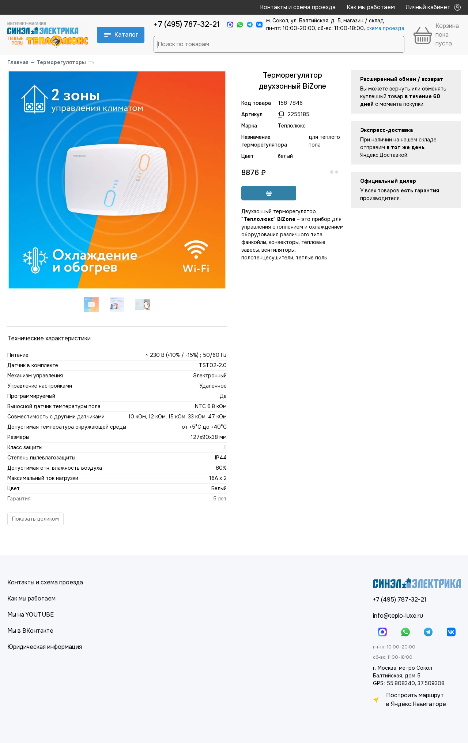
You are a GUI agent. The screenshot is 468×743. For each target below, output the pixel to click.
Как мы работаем (371, 7)
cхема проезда (385, 28)
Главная (18, 62)
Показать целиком (35, 518)
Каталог (121, 34)
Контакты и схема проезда (298, 7)
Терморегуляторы (61, 62)
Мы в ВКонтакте (30, 631)
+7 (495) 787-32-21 (187, 24)
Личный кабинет (433, 7)
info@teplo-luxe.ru (398, 616)
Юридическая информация (44, 647)
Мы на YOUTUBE (30, 614)
